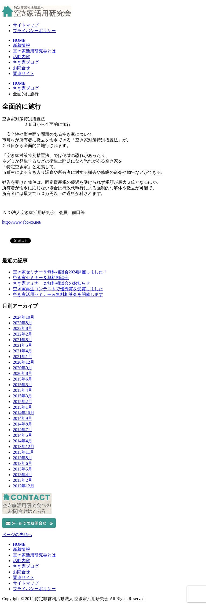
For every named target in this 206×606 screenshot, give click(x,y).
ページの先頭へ (17, 534)
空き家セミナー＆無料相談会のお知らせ (51, 283)
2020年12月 (23, 362)
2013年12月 (23, 446)
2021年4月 (22, 351)
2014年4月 (22, 441)
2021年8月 (22, 339)
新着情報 (21, 45)
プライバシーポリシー (34, 30)
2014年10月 (23, 413)
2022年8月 (22, 328)
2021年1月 (22, 356)
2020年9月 (22, 368)
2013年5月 (22, 469)
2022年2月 (22, 334)
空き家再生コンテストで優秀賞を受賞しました (58, 289)
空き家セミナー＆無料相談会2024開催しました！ (60, 272)
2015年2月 (22, 401)
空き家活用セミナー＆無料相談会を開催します (58, 294)
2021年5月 (22, 345)
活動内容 (21, 56)
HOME (19, 40)
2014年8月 (22, 424)
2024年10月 (23, 317)
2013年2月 (22, 480)
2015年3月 (22, 396)
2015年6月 (22, 379)
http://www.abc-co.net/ (21, 222)
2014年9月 (22, 418)
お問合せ (21, 68)
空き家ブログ (26, 62)
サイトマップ (26, 25)
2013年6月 (22, 463)
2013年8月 (22, 458)
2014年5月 (22, 435)
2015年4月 (22, 390)
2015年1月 (22, 407)
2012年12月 (23, 486)
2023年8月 (22, 323)
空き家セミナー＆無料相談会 (41, 277)
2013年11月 (23, 452)
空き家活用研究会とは (34, 51)
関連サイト (23, 73)
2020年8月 (22, 373)
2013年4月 (22, 474)
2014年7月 (22, 429)
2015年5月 (22, 384)
